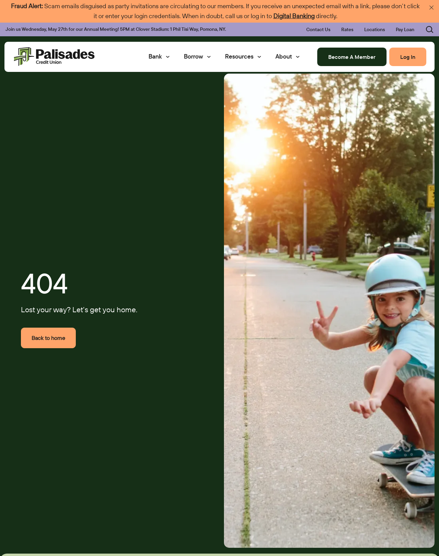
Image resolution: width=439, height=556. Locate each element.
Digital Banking (294, 16)
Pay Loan (405, 29)
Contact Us (318, 29)
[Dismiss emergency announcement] (431, 7)
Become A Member (352, 56)
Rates (347, 29)
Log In (407, 56)
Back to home (48, 337)
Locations (374, 29)
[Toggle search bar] (425, 29)
